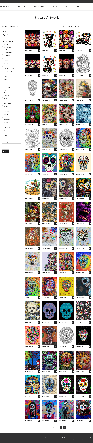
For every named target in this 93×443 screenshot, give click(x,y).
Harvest (6, 84)
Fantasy (6, 74)
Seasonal (6, 111)
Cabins (5, 58)
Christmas (7, 63)
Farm (5, 76)
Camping (6, 60)
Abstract (6, 44)
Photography (7, 103)
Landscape (7, 87)
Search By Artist (7, 142)
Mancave (6, 92)
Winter (5, 135)
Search (4, 31)
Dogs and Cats (8, 71)
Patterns (6, 101)
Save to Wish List (39, 50)
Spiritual (6, 114)
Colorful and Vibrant (9, 68)
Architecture (7, 47)
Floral (5, 79)
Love (5, 90)
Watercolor (7, 127)
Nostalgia (6, 95)
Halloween (6, 82)
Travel (5, 117)
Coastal (6, 66)
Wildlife (6, 133)
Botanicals (7, 55)
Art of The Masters (9, 50)
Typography (7, 119)
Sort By (77, 26)
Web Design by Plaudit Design (84, 437)
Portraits (6, 106)
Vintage (6, 125)
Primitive (6, 109)
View (58, 26)
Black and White (8, 52)
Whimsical (7, 130)
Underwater (7, 122)
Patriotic (6, 98)
